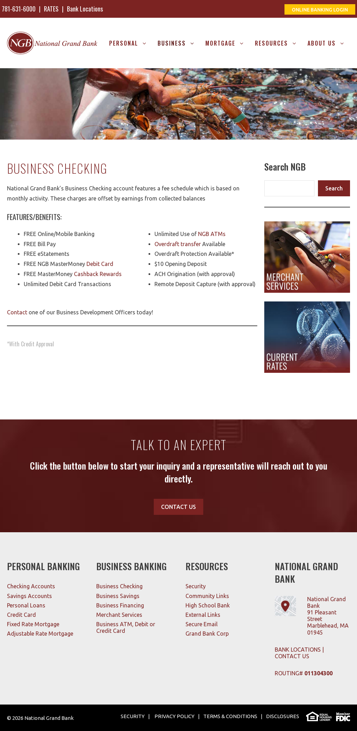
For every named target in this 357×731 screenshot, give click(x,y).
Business (179, 43)
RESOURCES (278, 43)
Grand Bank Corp (207, 633)
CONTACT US (178, 507)
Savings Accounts (29, 596)
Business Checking (119, 586)
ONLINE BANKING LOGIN (320, 10)
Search (334, 188)
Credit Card (21, 615)
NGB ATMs (212, 234)
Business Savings (117, 596)
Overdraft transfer (177, 244)
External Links (202, 615)
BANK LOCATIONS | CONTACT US (299, 652)
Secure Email (201, 624)
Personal (130, 43)
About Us (328, 43)
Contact (17, 312)
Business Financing (120, 605)
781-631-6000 (19, 8)
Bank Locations (85, 8)
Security (195, 586)
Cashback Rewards (98, 274)
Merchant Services (119, 615)
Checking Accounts (31, 586)
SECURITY (133, 716)
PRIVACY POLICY (174, 716)
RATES (51, 8)
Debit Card (99, 264)
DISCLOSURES (282, 716)
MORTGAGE (227, 43)
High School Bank (207, 605)
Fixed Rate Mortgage (33, 624)
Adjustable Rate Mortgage (40, 633)
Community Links (207, 596)
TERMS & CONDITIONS (230, 716)
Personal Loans (26, 605)
